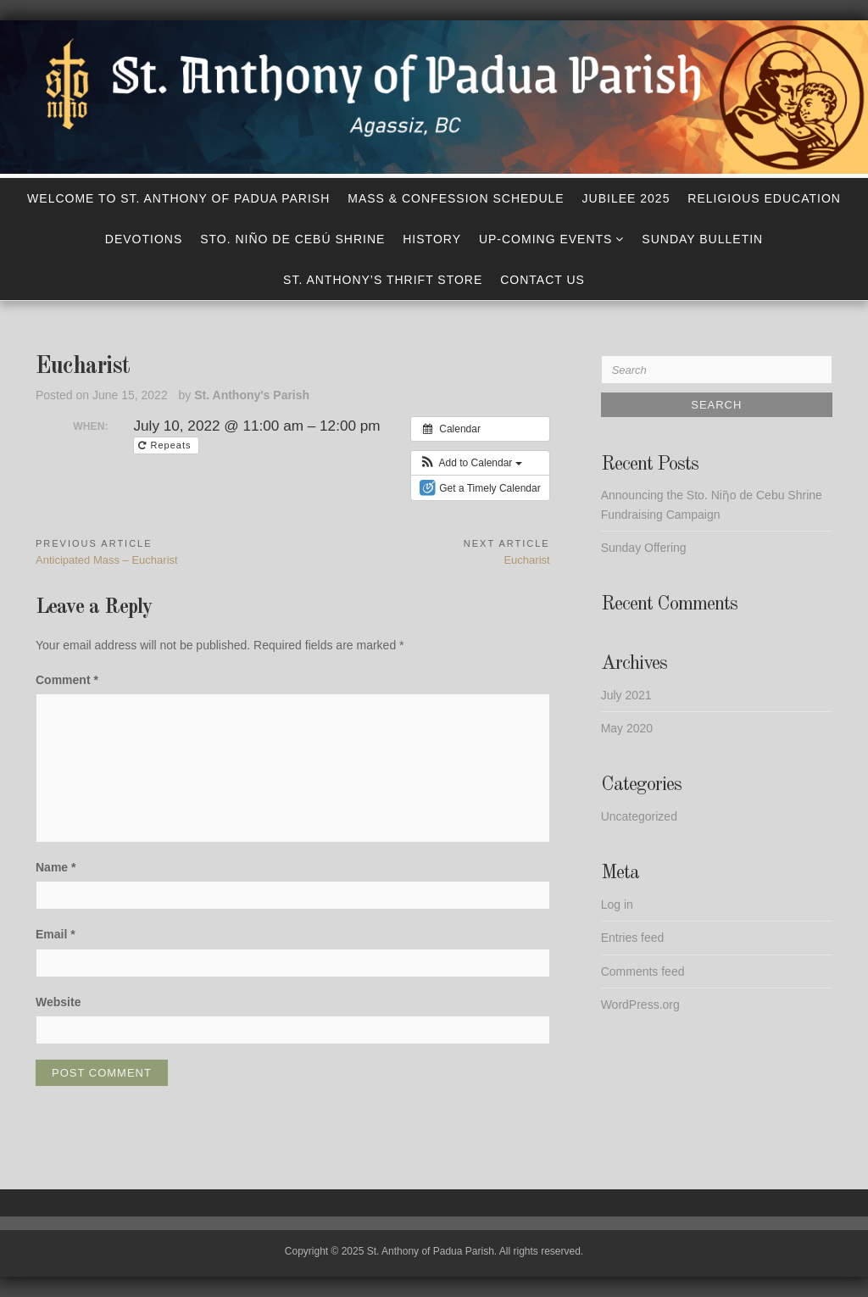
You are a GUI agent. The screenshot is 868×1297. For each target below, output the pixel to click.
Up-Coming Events (546, 239)
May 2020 (627, 728)
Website (58, 1002)
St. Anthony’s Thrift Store (382, 280)
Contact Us (542, 280)
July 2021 (626, 695)
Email (55, 934)
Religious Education (764, 198)
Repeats (166, 445)
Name (55, 867)
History (432, 239)
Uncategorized (639, 816)
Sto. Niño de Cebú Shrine (292, 239)
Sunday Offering (644, 547)
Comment (67, 680)
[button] (471, 463)
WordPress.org (640, 1004)
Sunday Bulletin (702, 239)
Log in (617, 904)
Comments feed (643, 971)
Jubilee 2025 (626, 198)
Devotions (143, 239)
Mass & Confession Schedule (456, 198)
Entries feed (633, 937)
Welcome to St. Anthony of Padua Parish (178, 198)
